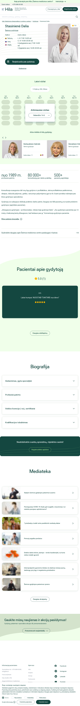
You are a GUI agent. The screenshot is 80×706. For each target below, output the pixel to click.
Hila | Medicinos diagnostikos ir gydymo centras (16, 21)
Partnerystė (31, 679)
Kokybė (30, 672)
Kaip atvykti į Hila (7, 678)
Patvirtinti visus (48, 702)
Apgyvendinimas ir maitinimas (11, 681)
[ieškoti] (77, 16)
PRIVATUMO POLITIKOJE (10, 694)
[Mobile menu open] (3, 10)
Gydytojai (35, 21)
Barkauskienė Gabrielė (32, 144)
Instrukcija (61, 1)
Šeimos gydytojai (11, 30)
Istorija (30, 676)
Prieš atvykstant (6, 674)
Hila (29, 669)
